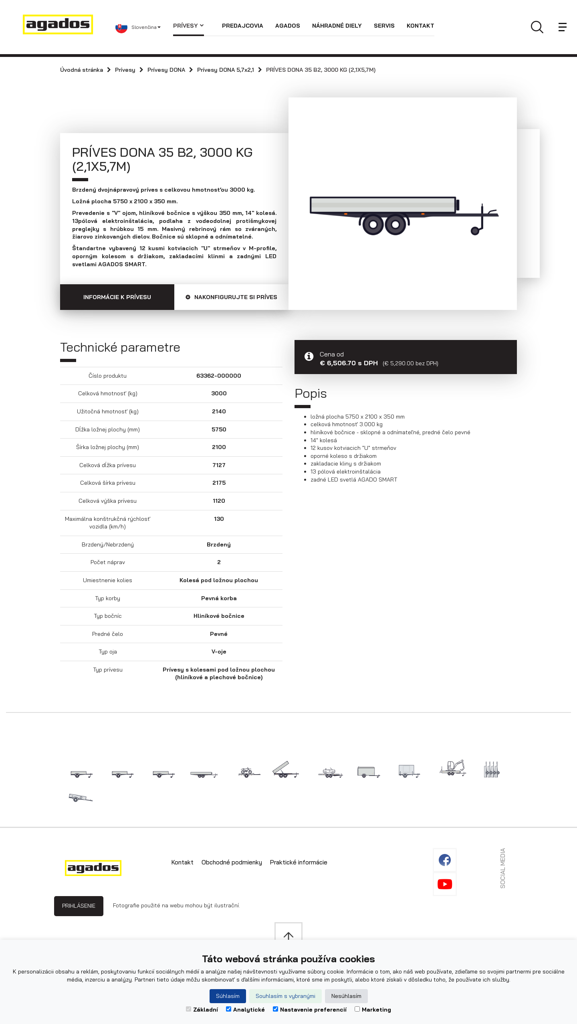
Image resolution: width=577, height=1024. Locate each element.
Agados (287, 25)
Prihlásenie (78, 905)
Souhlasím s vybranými (285, 996)
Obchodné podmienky (232, 862)
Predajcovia (242, 25)
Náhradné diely (337, 25)
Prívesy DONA (166, 69)
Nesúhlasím (346, 996)
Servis (384, 25)
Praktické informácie (298, 862)
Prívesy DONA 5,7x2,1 (225, 69)
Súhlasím (228, 996)
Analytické (245, 1009)
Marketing (373, 1009)
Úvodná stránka (81, 69)
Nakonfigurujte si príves (231, 297)
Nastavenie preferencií (310, 1009)
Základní (202, 1009)
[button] (144, 27)
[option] (402, 197)
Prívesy (188, 25)
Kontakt (420, 25)
